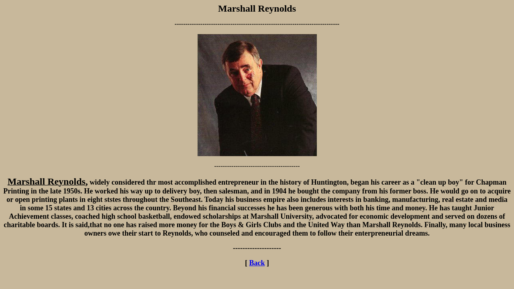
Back (257, 263)
